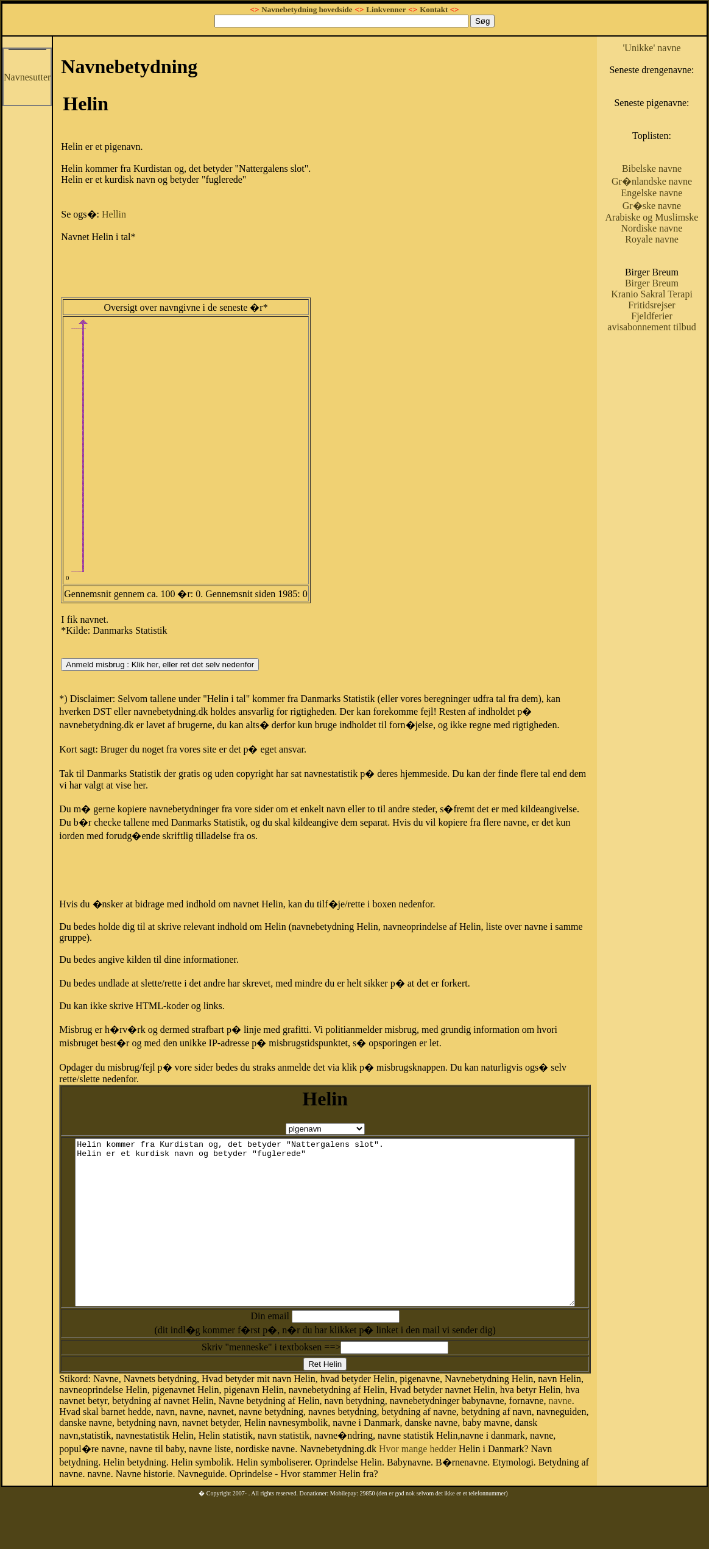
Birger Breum (670, 327)
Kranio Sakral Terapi (670, 343)
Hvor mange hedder (205, 1466)
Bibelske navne (670, 190)
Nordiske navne (670, 272)
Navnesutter (27, 77)
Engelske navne (670, 226)
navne (531, 1420)
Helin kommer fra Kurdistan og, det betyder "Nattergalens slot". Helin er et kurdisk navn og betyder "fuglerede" (342, 1225)
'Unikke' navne (670, 48)
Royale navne (670, 283)
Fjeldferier (670, 371)
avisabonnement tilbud (670, 387)
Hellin (114, 214)
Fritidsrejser (670, 360)
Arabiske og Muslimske (670, 255)
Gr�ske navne (670, 238)
